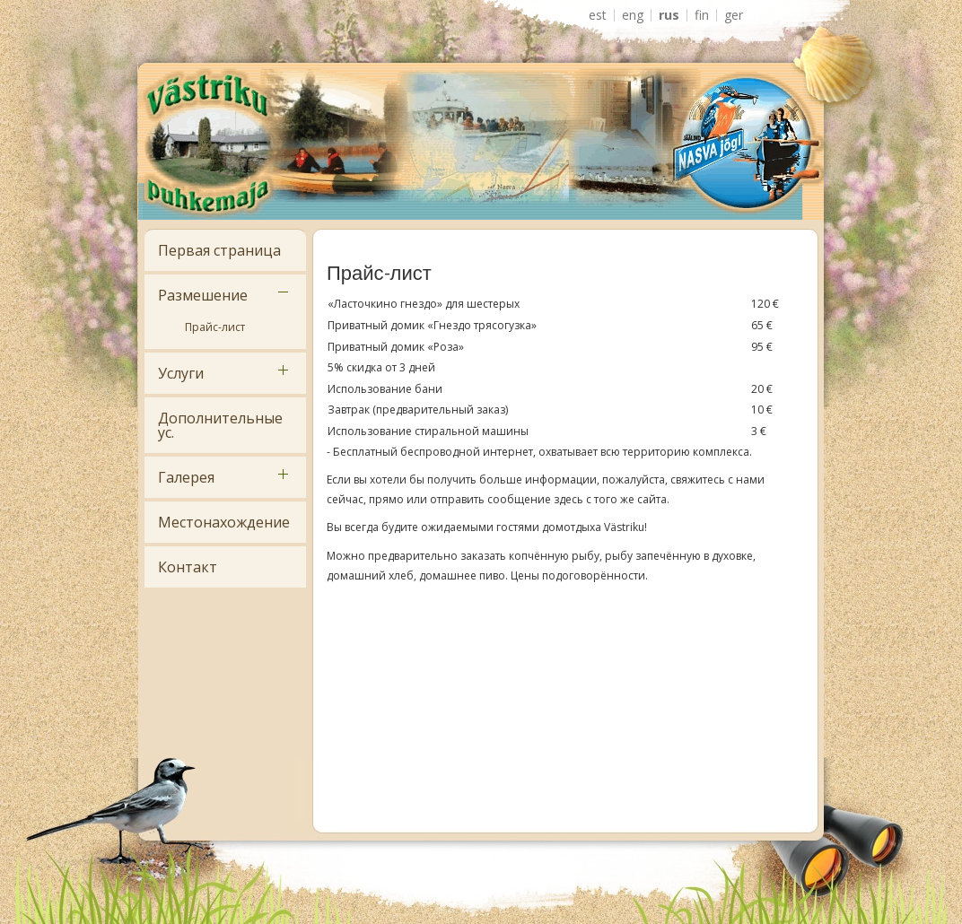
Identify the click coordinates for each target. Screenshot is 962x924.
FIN (702, 15)
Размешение (203, 295)
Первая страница (219, 250)
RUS (669, 15)
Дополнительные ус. (220, 425)
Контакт (187, 567)
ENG (632, 15)
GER (733, 15)
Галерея (186, 477)
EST (598, 15)
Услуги (181, 373)
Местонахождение (224, 522)
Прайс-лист (215, 327)
